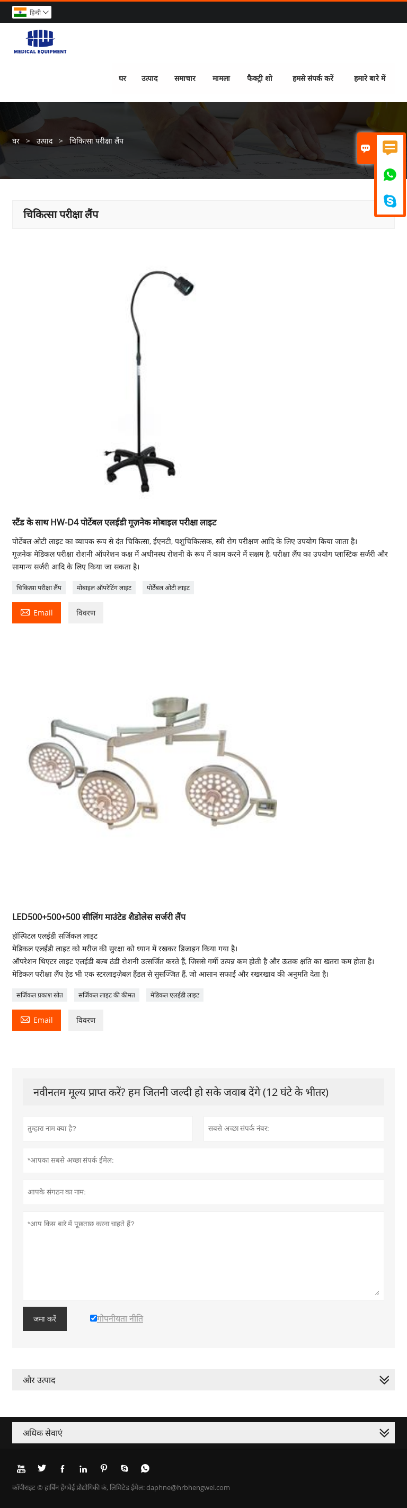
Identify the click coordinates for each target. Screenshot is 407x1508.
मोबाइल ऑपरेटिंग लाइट (104, 587)
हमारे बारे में (369, 78)
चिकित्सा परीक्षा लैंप (38, 587)
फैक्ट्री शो (260, 78)
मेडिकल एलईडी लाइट (175, 995)
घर (122, 78)
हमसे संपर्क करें (313, 78)
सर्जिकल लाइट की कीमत (106, 995)
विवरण (85, 613)
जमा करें (44, 1319)
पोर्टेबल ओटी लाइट (168, 587)
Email (36, 612)
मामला (221, 78)
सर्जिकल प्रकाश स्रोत (39, 995)
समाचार (185, 78)
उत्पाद (149, 78)
